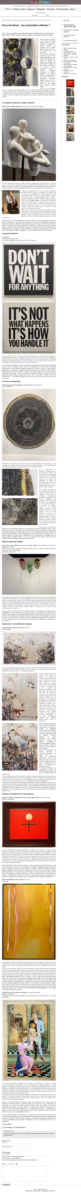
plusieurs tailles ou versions (9, 357)
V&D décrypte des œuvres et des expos (21, 20)
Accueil (3, 20)
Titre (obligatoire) (6, 1153)
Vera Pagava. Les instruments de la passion (70, 51)
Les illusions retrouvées (70, 60)
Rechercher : (35, 15)
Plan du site (29, 1191)
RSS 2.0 (52, 1191)
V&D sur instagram (40, 12)
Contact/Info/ (45, 1191)
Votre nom (4, 1142)
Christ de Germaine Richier (41, 854)
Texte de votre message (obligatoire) (11, 1158)
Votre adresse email (7, 1146)
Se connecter (37, 1191)
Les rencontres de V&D (70, 40)
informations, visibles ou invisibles (16, 230)
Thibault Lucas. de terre (70, 73)
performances (29, 186)
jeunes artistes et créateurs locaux (12, 537)
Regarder (8, 20)
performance (5, 370)
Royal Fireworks (42, 988)
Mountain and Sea (18, 983)
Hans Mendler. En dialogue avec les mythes (70, 65)
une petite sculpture (34, 200)
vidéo (40, 756)
